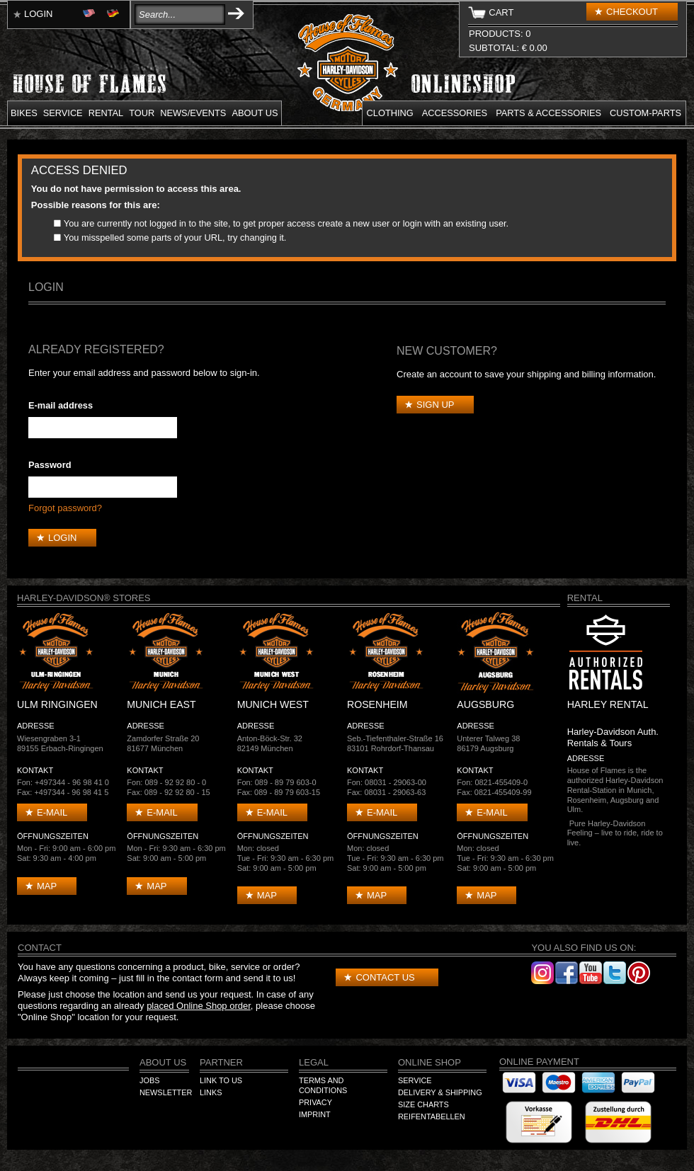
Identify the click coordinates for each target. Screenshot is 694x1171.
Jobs (149, 1080)
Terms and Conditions (323, 1085)
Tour (141, 113)
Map (47, 886)
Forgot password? (65, 508)
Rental (106, 113)
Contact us (384, 977)
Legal (314, 1062)
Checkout (632, 11)
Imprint (315, 1114)
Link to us (221, 1080)
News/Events (193, 113)
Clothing (390, 113)
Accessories (454, 113)
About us (255, 113)
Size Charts (423, 1104)
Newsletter (166, 1092)
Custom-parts (645, 113)
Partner (221, 1062)
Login (38, 13)
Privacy (315, 1102)
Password (49, 464)
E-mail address (60, 405)
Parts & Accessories (548, 113)
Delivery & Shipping (440, 1092)
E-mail (52, 812)
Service (63, 113)
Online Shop (429, 1062)
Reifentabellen (431, 1116)
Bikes (24, 113)
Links (211, 1092)
